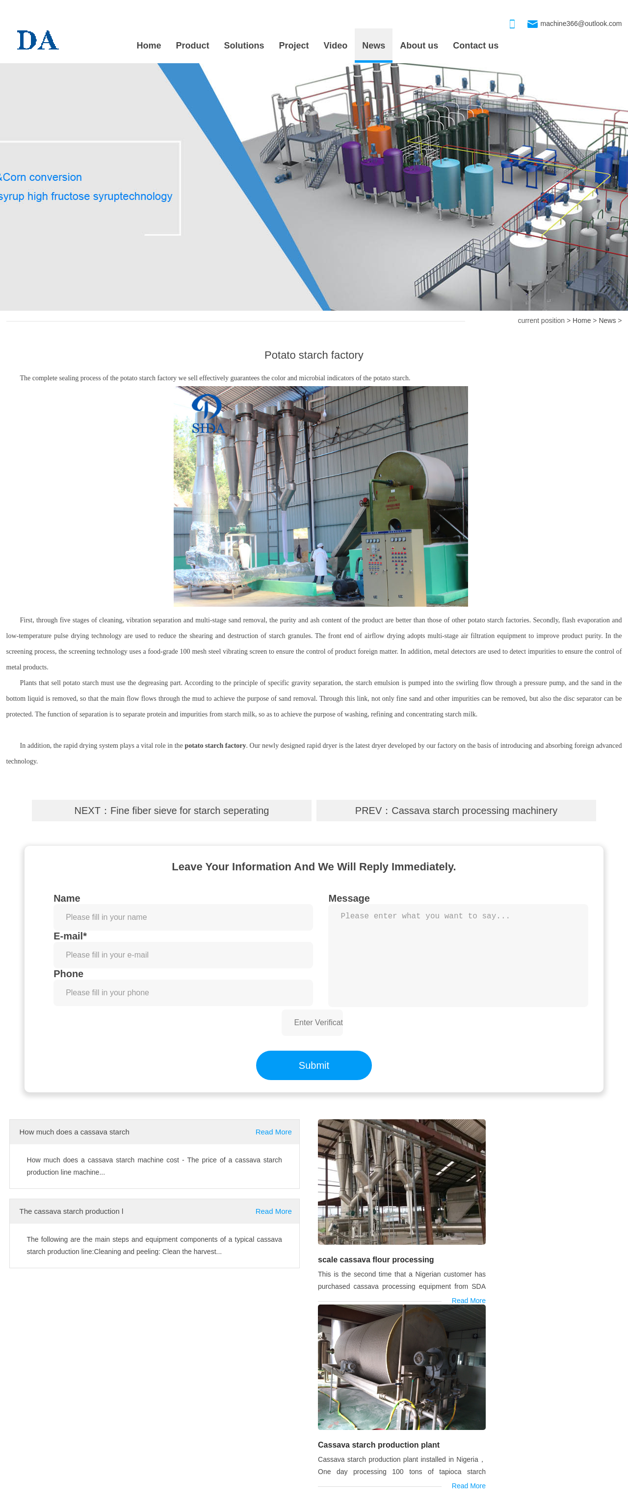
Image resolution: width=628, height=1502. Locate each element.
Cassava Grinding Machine (334, 1449)
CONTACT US (531, 1386)
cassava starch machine (48, 1334)
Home (149, 45)
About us (419, 45)
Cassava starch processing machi (344, 1429)
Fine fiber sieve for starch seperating (189, 810)
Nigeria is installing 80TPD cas (53, 1449)
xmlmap (316, 1493)
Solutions (244, 45)
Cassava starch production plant (532, 1245)
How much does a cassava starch (75, 1132)
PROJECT (29, 1386)
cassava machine (135, 1334)
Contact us (475, 45)
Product (192, 45)
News (373, 45)
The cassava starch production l (72, 1211)
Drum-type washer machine (335, 1410)
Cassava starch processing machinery (474, 810)
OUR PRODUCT (319, 1386)
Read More (274, 1132)
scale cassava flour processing (375, 1244)
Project (294, 45)
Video (336, 45)
